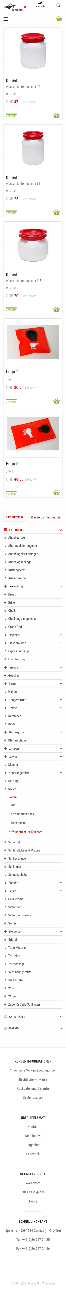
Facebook (33, 1154)
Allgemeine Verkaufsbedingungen (33, 1070)
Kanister (13, 80)
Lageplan (33, 1145)
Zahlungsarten (33, 1097)
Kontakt (33, 1127)
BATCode (40, 4)
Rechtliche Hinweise (33, 1079)
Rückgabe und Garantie (33, 1088)
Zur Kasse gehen (33, 1192)
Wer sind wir (33, 1136)
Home (33, 1201)
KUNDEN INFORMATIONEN (33, 1061)
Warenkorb (33, 1183)
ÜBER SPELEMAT (33, 1118)
